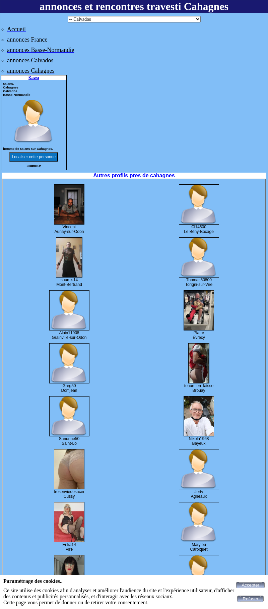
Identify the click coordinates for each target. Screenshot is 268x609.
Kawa (33, 77)
